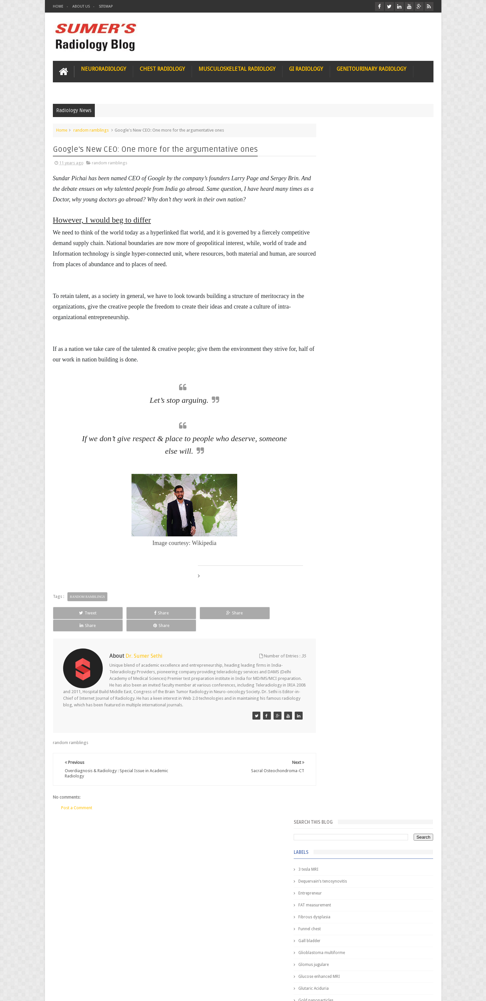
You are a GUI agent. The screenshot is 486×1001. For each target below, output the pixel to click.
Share (127, 612)
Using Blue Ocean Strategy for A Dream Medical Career (371, 909)
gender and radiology (343, 471)
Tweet (76, 612)
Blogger (424, 990)
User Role (68, 971)
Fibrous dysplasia (340, 221)
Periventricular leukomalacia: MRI (387, 734)
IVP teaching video (340, 388)
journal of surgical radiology (350, 519)
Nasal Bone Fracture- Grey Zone (384, 582)
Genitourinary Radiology (371, 68)
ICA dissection (337, 376)
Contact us (416, 970)
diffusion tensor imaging (346, 412)
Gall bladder (335, 245)
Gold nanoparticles (341, 305)
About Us (81, 6)
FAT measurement (340, 209)
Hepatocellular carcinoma (347, 352)
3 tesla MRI (334, 174)
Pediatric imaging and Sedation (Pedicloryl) (370, 556)
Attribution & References (151, 971)
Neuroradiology (103, 68)
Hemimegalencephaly (343, 340)
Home (58, 6)
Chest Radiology (162, 68)
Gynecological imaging (345, 316)
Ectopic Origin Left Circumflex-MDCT (390, 704)
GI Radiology (306, 68)
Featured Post (376, 539)
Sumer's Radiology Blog (118, 990)
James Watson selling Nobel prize (358, 613)
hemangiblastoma (340, 483)
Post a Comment (76, 794)
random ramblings (91, 129)
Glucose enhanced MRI (344, 281)
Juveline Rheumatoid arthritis (350, 400)
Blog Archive (414, 539)
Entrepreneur (335, 197)
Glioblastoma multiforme (347, 257)
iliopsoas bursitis (339, 495)
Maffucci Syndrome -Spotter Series (389, 639)
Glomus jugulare (339, 269)
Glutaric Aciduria (339, 293)
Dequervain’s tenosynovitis (348, 186)
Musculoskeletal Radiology (237, 68)
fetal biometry (336, 447)
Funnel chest (335, 233)
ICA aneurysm (336, 364)
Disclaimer (103, 971)
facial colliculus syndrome (347, 436)
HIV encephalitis (338, 328)
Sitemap (106, 6)
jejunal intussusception (344, 507)
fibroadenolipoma (340, 459)
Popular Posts (338, 539)
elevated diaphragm (342, 424)
